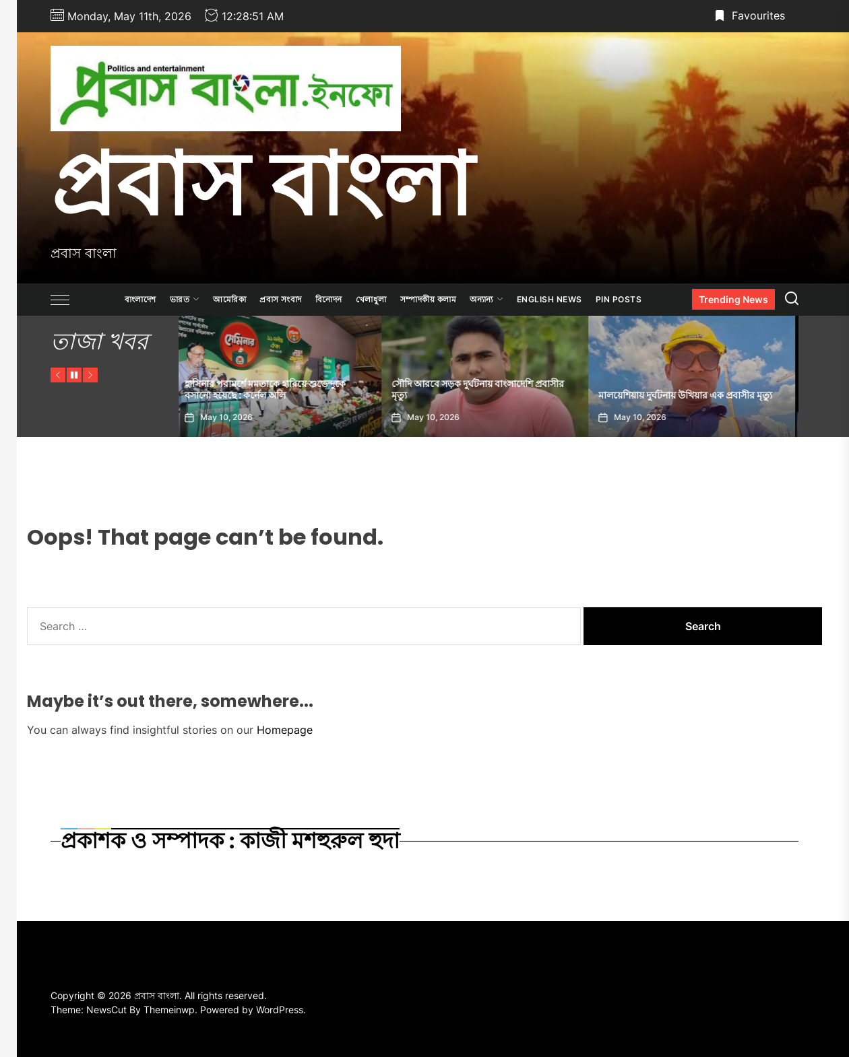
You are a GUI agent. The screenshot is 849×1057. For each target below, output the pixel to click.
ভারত (185, 299)
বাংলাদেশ (140, 299)
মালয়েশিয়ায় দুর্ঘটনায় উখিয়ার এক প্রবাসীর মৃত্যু (689, 395)
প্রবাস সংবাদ (280, 299)
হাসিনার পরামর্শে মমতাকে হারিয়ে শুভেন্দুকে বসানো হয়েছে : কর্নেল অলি (269, 389)
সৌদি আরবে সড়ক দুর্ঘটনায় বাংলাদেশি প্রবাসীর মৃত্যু (482, 389)
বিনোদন (328, 299)
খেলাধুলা (371, 299)
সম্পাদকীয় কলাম (428, 299)
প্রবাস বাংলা (262, 183)
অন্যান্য (486, 299)
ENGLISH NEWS (549, 299)
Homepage (285, 730)
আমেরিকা (229, 299)
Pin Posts (619, 299)
